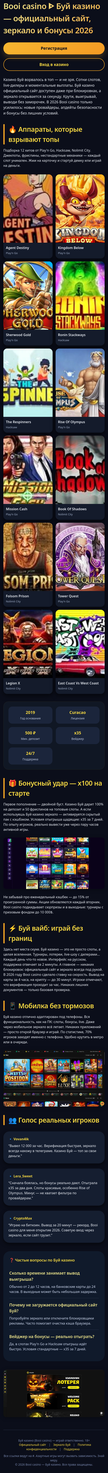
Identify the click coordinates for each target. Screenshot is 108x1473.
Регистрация (54, 48)
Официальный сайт (32, 1445)
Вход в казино (54, 64)
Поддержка (72, 1449)
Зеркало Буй (61, 1445)
